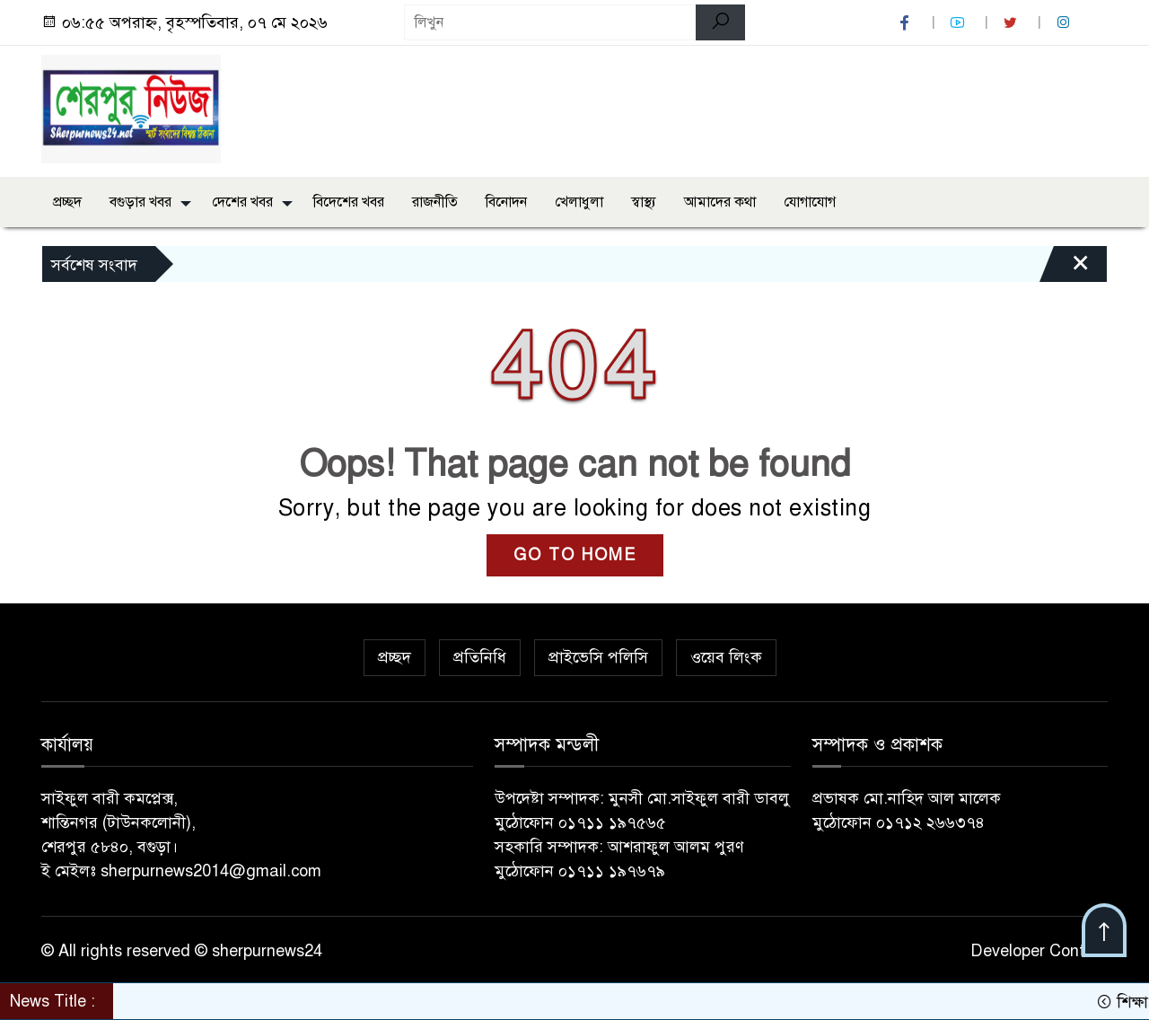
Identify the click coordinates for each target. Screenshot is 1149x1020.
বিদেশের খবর (348, 202)
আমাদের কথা (720, 202)
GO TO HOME (574, 555)
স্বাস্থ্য (643, 202)
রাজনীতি (435, 202)
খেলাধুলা (579, 202)
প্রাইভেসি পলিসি (598, 657)
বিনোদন (506, 202)
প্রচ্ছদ (67, 202)
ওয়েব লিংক (726, 657)
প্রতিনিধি (479, 657)
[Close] (1064, 268)
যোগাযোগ (810, 202)
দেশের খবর (242, 202)
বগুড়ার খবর (140, 202)
